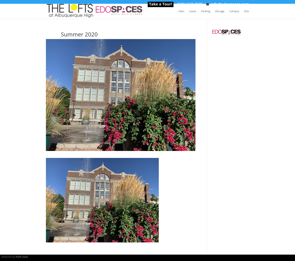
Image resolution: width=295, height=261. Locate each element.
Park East (22, 257)
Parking (205, 11)
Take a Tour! (160, 5)
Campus (234, 11)
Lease (192, 11)
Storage (219, 11)
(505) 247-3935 (190, 5)
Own (181, 11)
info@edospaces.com (227, 5)
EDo (246, 11)
